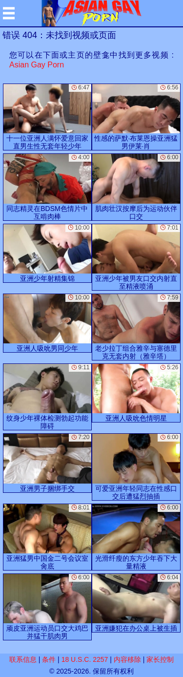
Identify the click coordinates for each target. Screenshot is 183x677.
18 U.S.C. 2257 (84, 659)
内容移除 (127, 659)
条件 (49, 659)
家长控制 (160, 659)
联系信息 (23, 659)
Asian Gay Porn (36, 65)
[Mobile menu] (9, 13)
